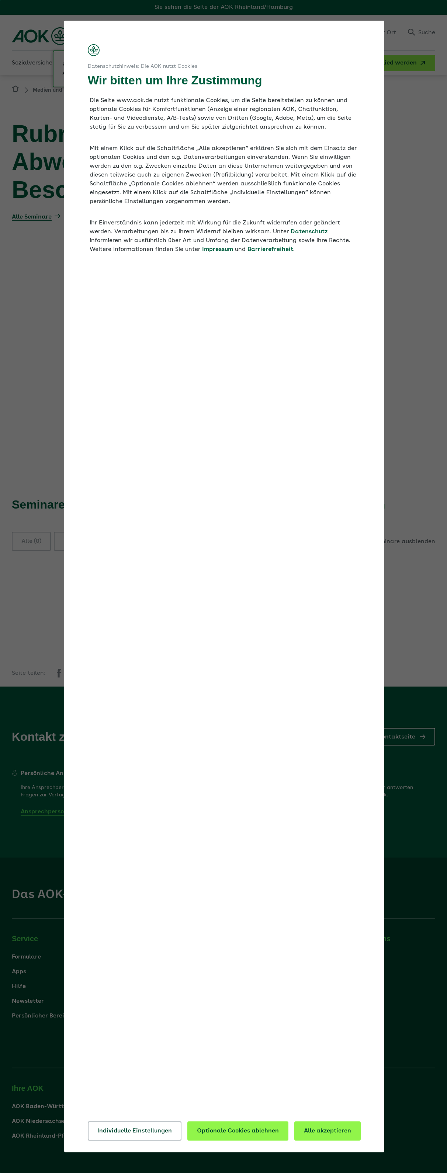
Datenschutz (309, 232)
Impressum (217, 249)
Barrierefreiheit (270, 249)
